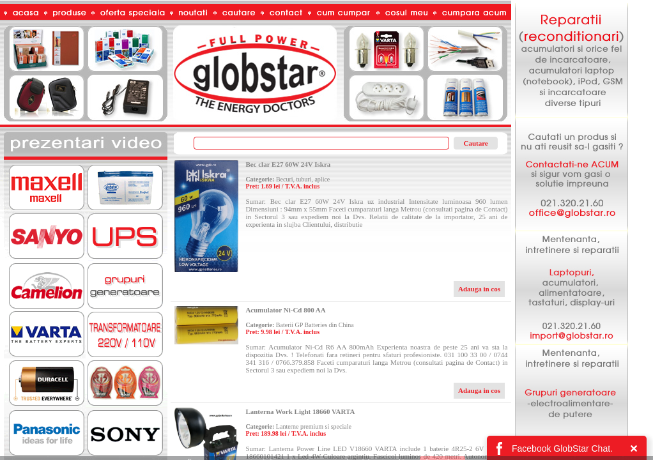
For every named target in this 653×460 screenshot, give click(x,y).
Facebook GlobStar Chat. (562, 448)
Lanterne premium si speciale (313, 426)
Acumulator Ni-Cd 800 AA (285, 310)
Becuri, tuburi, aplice (303, 179)
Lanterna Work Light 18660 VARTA (300, 411)
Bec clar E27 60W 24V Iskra (287, 164)
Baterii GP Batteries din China (315, 324)
